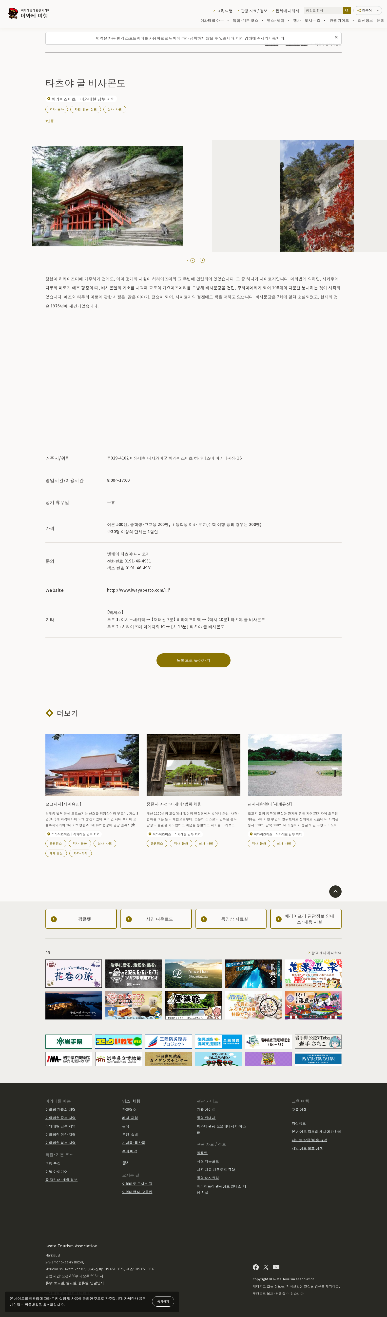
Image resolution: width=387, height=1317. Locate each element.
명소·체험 (278, 20)
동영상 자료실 (208, 1177)
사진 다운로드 (208, 1160)
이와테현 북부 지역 (60, 1142)
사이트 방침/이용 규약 (309, 1139)
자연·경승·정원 (86, 109)
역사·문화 (57, 109)
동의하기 (163, 1301)
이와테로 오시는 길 (137, 1183)
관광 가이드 (341, 20)
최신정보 (365, 20)
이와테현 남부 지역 (60, 1125)
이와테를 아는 (214, 20)
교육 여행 (224, 10)
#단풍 (49, 120)
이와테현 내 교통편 (137, 1191)
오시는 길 (315, 20)
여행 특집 (52, 1162)
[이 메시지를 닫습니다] (336, 37)
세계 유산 (56, 853)
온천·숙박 (130, 1134)
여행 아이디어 (56, 1171)
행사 (297, 20)
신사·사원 (115, 109)
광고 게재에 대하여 (326, 952)
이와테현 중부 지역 (60, 1117)
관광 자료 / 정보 (254, 10)
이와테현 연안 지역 (60, 1134)
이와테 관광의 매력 (60, 1109)
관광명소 (56, 843)
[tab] (187, 260)
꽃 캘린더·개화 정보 (61, 1179)
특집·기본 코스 (248, 20)
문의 (381, 20)
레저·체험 (130, 1117)
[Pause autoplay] (202, 260)
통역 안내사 (206, 1117)
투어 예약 (129, 1150)
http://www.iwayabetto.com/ (138, 590)
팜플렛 (202, 1152)
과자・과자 (80, 853)
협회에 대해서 (287, 10)
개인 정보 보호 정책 (307, 1147)
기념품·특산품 (133, 1142)
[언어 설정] (367, 10)
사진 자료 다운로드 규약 (216, 1169)
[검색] (347, 10)
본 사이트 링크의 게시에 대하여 (317, 1131)
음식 (125, 1125)
